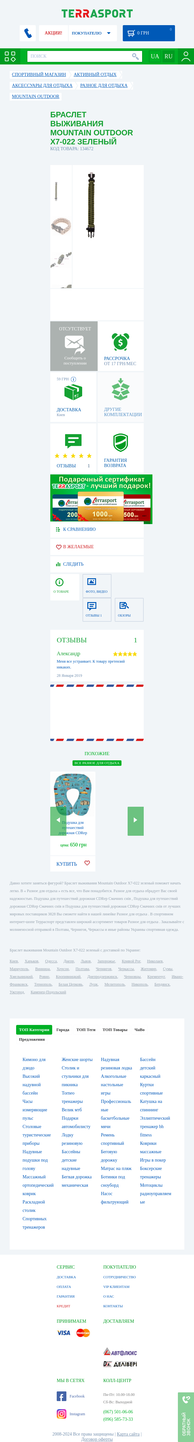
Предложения (32, 1039)
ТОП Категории (34, 1029)
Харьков (31, 961)
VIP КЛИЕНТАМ (116, 1287)
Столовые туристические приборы (37, 1135)
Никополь (139, 984)
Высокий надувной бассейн (32, 1085)
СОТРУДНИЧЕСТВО (119, 1277)
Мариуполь (19, 969)
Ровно (44, 976)
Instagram (71, 1414)
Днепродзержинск (102, 976)
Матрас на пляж (116, 1168)
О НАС (108, 1296)
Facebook (71, 1396)
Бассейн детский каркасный (150, 1068)
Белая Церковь (70, 984)
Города (62, 1029)
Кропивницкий (68, 976)
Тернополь (43, 984)
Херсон (63, 969)
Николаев (154, 961)
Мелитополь (114, 984)
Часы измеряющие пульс (35, 1110)
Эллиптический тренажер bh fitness (155, 1126)
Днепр (68, 961)
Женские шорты (77, 1059)
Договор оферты (97, 1439)
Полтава (82, 969)
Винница (42, 969)
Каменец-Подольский (48, 992)
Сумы (167, 969)
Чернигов (104, 969)
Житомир (148, 969)
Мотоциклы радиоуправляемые (155, 1193)
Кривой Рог (131, 961)
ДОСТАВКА (66, 1277)
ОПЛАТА (64, 1287)
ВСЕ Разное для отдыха (96, 763)
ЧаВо (139, 1029)
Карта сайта (128, 1434)
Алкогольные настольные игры (113, 1085)
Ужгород (17, 992)
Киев (14, 961)
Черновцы (132, 976)
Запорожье (106, 961)
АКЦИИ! (53, 33)
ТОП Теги (85, 1029)
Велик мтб (72, 1109)
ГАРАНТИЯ (66, 1296)
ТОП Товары (114, 1029)
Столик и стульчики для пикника (75, 1076)
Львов (86, 961)
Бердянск (162, 984)
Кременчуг (156, 976)
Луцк (93, 984)
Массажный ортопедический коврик (38, 1185)
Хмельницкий (21, 976)
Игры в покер (153, 1160)
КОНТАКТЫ (113, 1306)
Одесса (51, 961)
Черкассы (126, 969)
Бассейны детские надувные (71, 1160)
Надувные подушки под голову (35, 1160)
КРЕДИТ (63, 1306)
